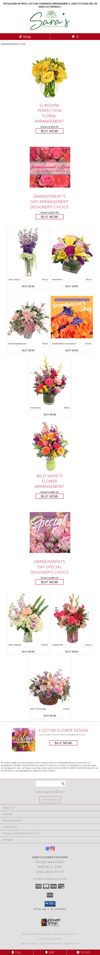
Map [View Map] (50, 952)
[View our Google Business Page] (47, 850)
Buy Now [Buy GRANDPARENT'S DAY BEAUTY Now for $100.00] (72, 350)
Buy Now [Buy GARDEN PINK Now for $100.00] (72, 651)
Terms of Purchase (50, 943)
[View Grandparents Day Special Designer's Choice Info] (50, 532)
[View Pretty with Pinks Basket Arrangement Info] (50, 682)
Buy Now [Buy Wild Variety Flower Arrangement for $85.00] (49, 496)
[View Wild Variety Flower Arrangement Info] (50, 446)
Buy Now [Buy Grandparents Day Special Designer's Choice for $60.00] (49, 582)
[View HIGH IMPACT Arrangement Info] (72, 252)
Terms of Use (71, 943)
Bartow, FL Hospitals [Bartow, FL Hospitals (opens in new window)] (66, 934)
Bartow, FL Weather (50, 939)
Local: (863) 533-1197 (50, 872)
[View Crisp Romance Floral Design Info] (28, 618)
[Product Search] (50, 783)
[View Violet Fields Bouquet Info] (28, 252)
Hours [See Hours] (83, 952)
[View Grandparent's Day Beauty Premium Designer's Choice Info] (72, 317)
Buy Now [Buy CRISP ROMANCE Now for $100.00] (28, 651)
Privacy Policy (30, 943)
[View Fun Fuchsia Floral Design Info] (50, 381)
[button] (50, 904)
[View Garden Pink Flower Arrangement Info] (72, 618)
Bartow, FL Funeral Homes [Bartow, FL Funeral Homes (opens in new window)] (37, 934)
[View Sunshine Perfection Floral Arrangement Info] (50, 76)
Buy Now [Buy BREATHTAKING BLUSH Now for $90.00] (28, 350)
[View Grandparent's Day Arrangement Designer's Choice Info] (50, 167)
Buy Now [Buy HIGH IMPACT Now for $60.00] (72, 286)
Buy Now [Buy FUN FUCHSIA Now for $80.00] (50, 414)
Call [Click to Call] (16, 952)
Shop (25, 36)
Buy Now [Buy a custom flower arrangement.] (63, 743)
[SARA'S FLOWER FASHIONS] (50, 29)
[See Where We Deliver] (50, 799)
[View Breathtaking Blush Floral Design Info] (28, 317)
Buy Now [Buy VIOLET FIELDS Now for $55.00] (28, 286)
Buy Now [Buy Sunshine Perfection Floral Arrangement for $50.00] (49, 131)
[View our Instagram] (52, 850)
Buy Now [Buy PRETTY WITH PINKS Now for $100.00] (50, 715)
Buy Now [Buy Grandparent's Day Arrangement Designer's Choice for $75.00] (49, 216)
